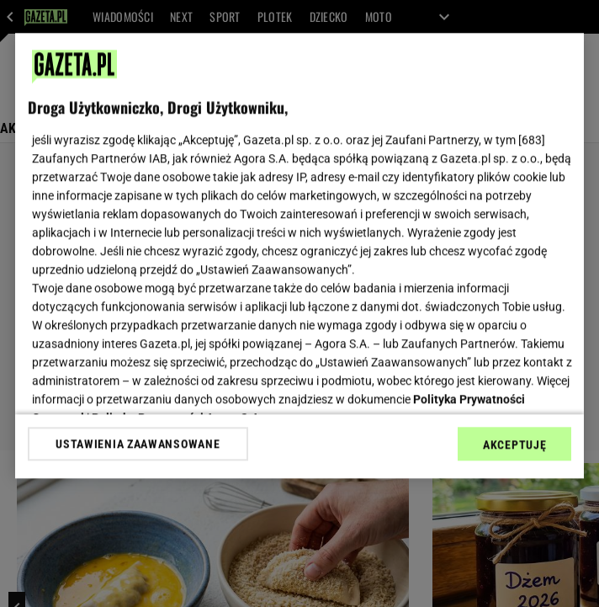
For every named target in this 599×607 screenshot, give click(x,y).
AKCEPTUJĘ (514, 444)
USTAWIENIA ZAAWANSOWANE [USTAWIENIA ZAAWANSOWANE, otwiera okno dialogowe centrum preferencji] (138, 443)
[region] (299, 255)
